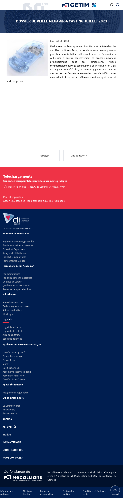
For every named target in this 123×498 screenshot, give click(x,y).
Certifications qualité (14, 352)
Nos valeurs (9, 409)
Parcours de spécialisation (17, 289)
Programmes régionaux (15, 392)
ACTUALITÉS (9, 426)
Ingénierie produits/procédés (18, 241)
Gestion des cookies (68, 492)
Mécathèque (9, 294)
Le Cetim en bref (11, 405)
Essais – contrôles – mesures (18, 245)
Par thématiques (11, 273)
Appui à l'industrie (13, 384)
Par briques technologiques (17, 277)
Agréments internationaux (17, 371)
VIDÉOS (7, 434)
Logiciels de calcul (12, 331)
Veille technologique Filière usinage (46, 200)
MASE (6, 364)
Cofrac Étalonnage (12, 356)
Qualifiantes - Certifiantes (16, 285)
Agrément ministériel (14, 375)
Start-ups (8, 314)
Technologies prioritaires (16, 306)
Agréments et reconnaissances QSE (22, 344)
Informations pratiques (6, 492)
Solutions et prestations (16, 233)
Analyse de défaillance (14, 253)
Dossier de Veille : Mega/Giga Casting (28, 186)
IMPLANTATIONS (12, 442)
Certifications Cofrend (14, 379)
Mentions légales (27, 492)
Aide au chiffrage (11, 334)
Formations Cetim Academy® (18, 265)
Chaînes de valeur (12, 281)
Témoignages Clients (14, 260)
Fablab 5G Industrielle (14, 256)
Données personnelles (46, 492)
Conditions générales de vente (94, 492)
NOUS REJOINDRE (13, 450)
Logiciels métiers (12, 327)
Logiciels (7, 319)
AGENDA (7, 419)
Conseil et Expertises (14, 249)
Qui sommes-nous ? (13, 397)
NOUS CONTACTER (13, 457)
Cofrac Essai (9, 360)
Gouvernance (10, 413)
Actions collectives (12, 310)
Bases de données (12, 338)
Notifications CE (11, 367)
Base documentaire (13, 302)
